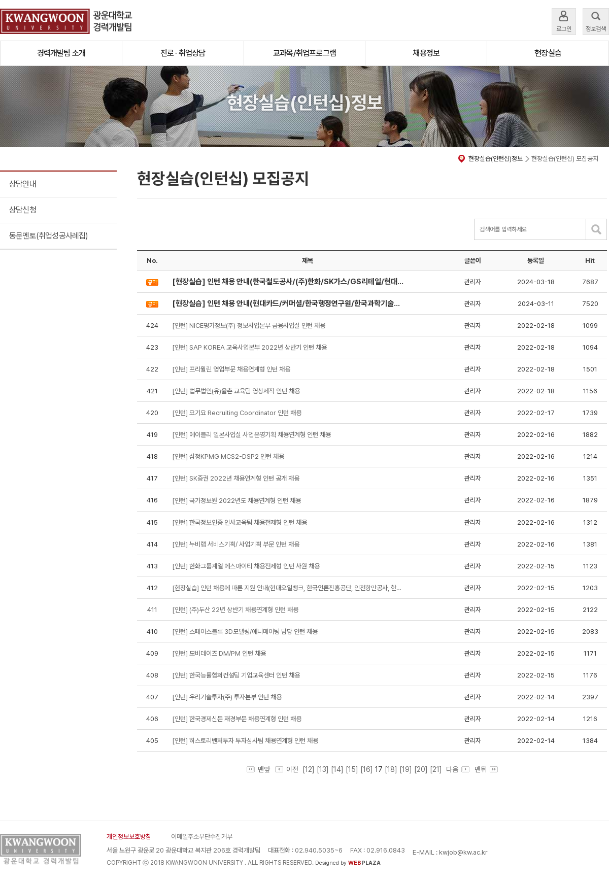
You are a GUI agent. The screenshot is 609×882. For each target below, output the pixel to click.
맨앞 (258, 769)
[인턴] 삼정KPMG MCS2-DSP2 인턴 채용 (228, 456)
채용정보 (426, 53)
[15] (352, 769)
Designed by (348, 863)
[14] (337, 769)
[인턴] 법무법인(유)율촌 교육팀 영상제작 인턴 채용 (236, 391)
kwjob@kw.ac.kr (463, 852)
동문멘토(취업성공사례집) (48, 236)
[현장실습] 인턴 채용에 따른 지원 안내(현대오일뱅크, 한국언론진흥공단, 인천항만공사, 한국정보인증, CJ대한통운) (288, 588)
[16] (366, 769)
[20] (421, 769)
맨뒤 (486, 769)
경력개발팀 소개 (61, 53)
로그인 (563, 20)
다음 (456, 769)
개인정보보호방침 (129, 836)
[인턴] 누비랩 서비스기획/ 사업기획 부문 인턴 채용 (235, 544)
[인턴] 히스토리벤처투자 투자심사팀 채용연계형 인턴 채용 (245, 740)
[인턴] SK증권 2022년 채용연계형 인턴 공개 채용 (235, 478)
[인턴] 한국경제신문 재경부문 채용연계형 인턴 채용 (236, 719)
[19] (405, 769)
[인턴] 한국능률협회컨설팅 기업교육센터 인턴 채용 (236, 675)
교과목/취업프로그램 (304, 53)
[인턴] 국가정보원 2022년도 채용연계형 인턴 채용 (236, 500)
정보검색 (596, 20)
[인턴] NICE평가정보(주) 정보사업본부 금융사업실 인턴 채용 (248, 325)
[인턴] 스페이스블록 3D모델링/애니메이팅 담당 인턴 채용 (245, 631)
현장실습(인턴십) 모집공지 (564, 158)
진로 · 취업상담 (183, 53)
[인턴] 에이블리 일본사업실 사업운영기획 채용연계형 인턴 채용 (251, 434)
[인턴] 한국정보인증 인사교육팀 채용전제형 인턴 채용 (239, 522)
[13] (323, 769)
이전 (286, 769)
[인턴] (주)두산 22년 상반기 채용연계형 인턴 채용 (235, 610)
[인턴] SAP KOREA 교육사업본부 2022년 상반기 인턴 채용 (249, 347)
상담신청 (22, 210)
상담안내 (22, 184)
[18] (391, 769)
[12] (308, 769)
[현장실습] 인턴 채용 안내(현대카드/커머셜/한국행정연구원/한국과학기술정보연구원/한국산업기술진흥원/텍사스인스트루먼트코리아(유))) (288, 303)
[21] (436, 769)
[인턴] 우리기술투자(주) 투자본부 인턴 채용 (227, 697)
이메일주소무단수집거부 (201, 836)
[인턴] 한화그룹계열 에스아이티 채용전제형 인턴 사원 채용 (246, 566)
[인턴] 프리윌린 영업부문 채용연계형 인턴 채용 (231, 369)
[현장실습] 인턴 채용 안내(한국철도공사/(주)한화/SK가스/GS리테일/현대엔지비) (288, 281)
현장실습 (547, 53)
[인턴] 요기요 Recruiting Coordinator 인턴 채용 (236, 413)
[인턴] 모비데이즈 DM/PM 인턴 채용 (219, 653)
